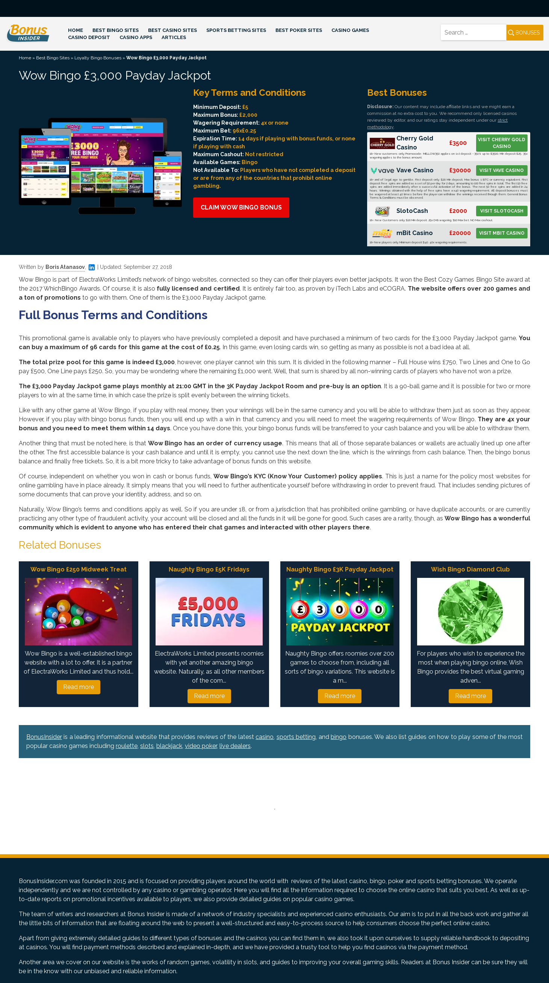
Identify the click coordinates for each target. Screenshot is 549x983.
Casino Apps (135, 37)
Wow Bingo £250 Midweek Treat (78, 569)
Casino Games (350, 30)
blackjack (169, 745)
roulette (127, 745)
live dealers (235, 745)
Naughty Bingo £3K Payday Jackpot (339, 569)
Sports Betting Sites (236, 30)
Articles (174, 37)
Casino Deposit (89, 37)
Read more (78, 687)
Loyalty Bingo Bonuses (97, 57)
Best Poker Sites (298, 30)
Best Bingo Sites (115, 30)
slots (147, 745)
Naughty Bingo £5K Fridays (209, 569)
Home (75, 30)
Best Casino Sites (172, 30)
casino (265, 736)
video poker (201, 745)
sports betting (296, 736)
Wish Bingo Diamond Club (470, 569)
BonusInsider (44, 736)
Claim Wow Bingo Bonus (241, 207)
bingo (338, 736)
